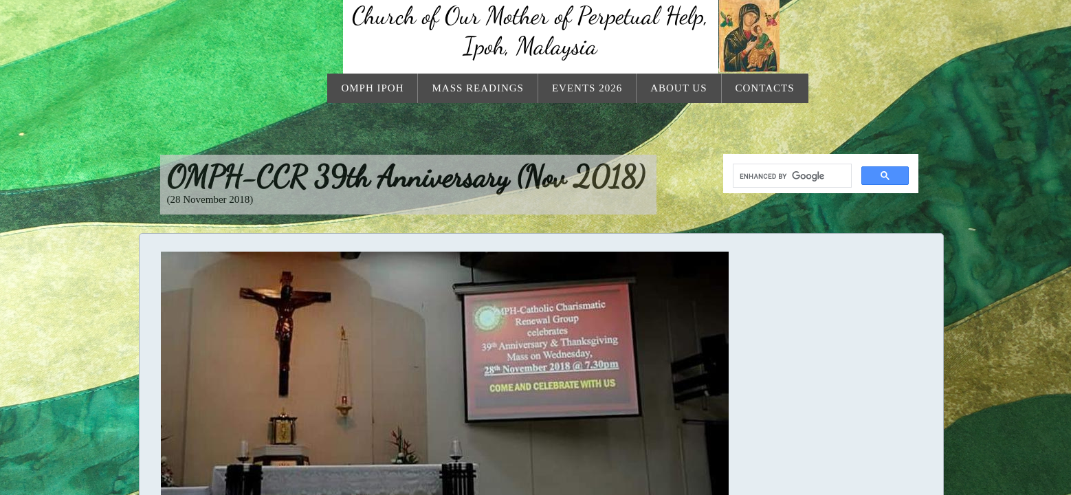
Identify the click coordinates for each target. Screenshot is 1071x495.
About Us (678, 88)
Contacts (765, 88)
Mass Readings (477, 88)
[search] (791, 176)
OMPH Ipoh (372, 88)
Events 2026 (587, 88)
